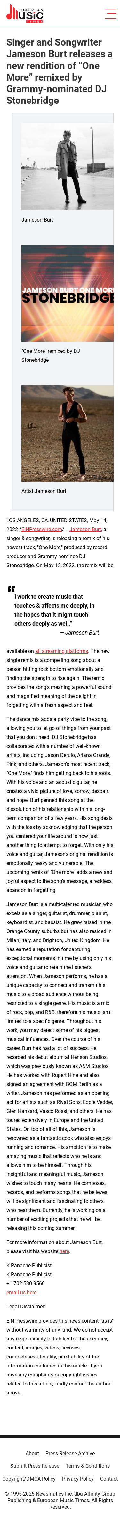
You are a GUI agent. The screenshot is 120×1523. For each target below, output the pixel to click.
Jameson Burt (85, 529)
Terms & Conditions (88, 1466)
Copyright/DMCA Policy (29, 1479)
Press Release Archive (70, 1453)
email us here (21, 1292)
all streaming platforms (61, 651)
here (64, 1251)
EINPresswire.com (41, 529)
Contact (109, 1479)
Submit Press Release (34, 1466)
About (32, 1453)
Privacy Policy (78, 1479)
